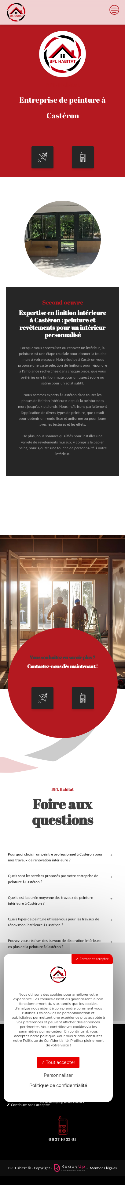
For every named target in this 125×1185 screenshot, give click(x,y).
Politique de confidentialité (58, 1085)
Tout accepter (58, 1062)
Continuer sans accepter (28, 1104)
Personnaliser (58, 1075)
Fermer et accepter (92, 959)
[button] (42, 157)
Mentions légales (103, 1168)
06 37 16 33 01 (62, 1139)
